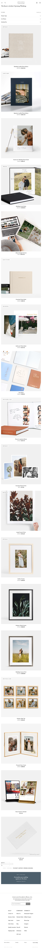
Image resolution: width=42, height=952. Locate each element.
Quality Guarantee (12, 927)
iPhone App (26, 920)
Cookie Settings (35, 942)
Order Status (11, 923)
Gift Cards (19, 934)
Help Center (10, 920)
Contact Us (10, 913)
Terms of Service (6, 942)
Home (4, 868)
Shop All (18, 927)
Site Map (16, 942)
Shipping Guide (11, 930)
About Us (18, 913)
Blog (17, 923)
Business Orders (11, 917)
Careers (18, 920)
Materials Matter (20, 917)
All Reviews (19, 930)
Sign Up (28, 903)
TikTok (25, 930)
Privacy (25, 942)
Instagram (26, 923)
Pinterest (26, 927)
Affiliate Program (27, 917)
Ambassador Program (28, 913)
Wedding (9, 868)
